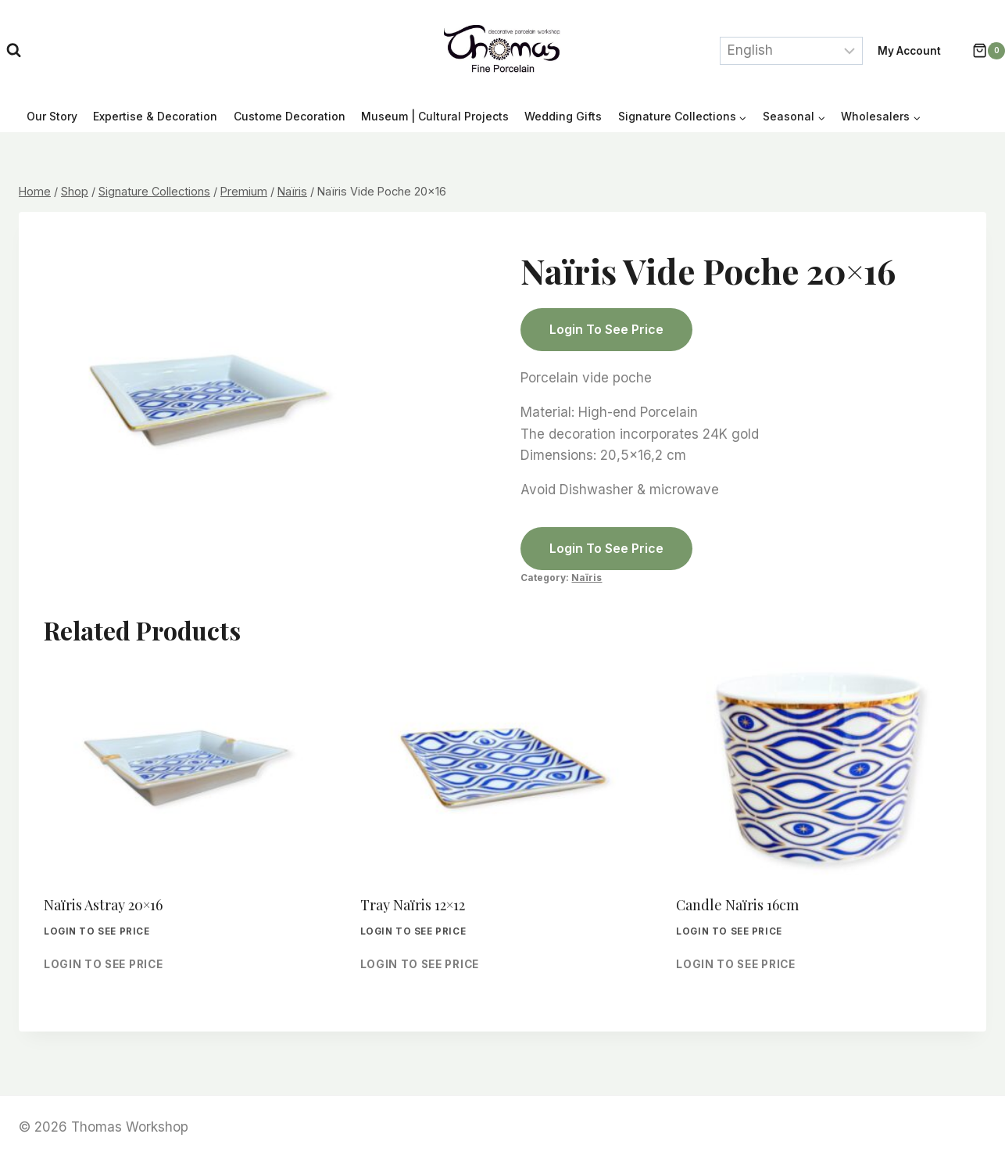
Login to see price (606, 329)
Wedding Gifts (563, 116)
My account (909, 51)
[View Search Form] (13, 50)
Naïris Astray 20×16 (103, 904)
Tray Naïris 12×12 (412, 904)
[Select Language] (791, 51)
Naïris (586, 577)
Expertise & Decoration (155, 116)
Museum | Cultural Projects (435, 116)
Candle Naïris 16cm (737, 904)
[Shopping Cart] (981, 50)
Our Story (52, 116)
